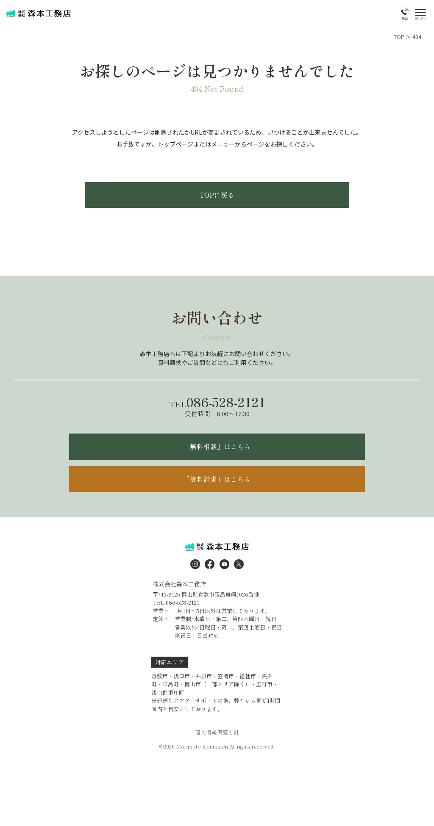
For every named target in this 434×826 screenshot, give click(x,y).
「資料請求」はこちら (217, 490)
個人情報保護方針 (217, 746)
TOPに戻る (217, 198)
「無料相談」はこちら (217, 454)
